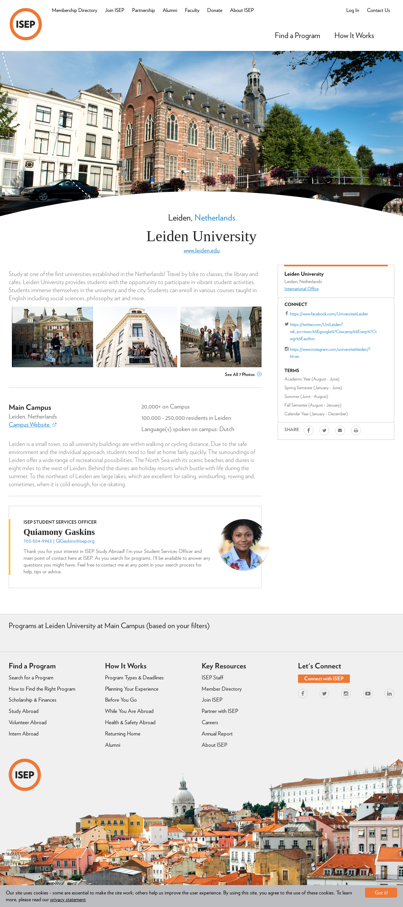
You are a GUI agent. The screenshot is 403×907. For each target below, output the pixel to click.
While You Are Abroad (129, 711)
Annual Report (217, 733)
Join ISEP (114, 10)
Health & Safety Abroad (130, 722)
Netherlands (215, 217)
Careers (210, 722)
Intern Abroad (24, 733)
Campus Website (32, 424)
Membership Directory (74, 10)
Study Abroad (24, 711)
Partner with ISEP (220, 711)
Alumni (170, 10)
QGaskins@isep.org (75, 541)
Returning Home (122, 733)
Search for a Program (31, 677)
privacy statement (68, 899)
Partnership (143, 10)
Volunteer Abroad (28, 722)
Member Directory (222, 688)
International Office (301, 288)
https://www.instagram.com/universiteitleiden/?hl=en (330, 353)
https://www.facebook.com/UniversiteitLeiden (329, 313)
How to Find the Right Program (42, 688)
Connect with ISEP (324, 678)
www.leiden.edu (202, 250)
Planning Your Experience (131, 688)
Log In (352, 10)
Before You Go (121, 699)
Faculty (192, 10)
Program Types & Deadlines (134, 677)
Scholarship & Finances (32, 699)
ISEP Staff (212, 677)
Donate (214, 10)
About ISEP (242, 10)
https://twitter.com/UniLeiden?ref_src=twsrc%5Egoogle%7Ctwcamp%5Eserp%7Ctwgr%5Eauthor (333, 331)
